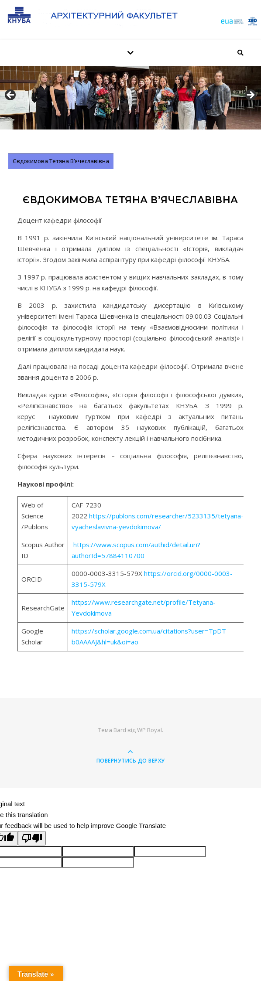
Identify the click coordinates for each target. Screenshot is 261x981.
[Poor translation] (32, 838)
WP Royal (149, 730)
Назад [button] (10, 95)
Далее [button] (250, 95)
